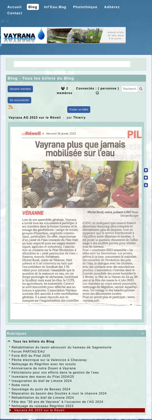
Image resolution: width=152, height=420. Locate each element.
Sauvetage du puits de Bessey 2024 (41, 389)
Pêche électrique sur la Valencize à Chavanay (49, 360)
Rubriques (76, 333)
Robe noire (21, 385)
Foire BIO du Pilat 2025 (31, 355)
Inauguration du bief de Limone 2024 (42, 380)
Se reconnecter (19, 100)
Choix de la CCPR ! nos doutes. (99, 64)
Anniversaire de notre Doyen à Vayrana (43, 368)
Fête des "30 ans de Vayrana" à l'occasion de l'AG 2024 (57, 401)
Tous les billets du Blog (30, 341)
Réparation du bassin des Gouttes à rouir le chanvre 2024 (59, 393)
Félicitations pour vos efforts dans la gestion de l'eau (55, 372)
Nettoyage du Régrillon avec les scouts (44, 364)
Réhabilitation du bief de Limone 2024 (43, 397)
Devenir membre (20, 88)
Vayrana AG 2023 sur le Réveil (39, 410)
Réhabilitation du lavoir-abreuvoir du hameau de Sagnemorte (62, 347)
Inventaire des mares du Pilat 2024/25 (43, 376)
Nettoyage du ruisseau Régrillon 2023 (43, 406)
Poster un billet (78, 109)
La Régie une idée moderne (41, 64)
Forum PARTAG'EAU (28, 351)
